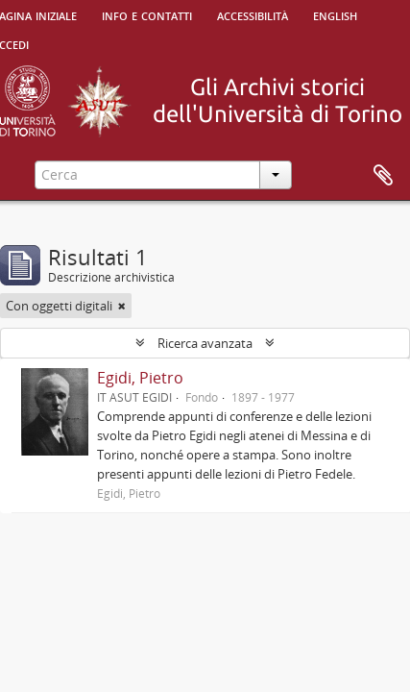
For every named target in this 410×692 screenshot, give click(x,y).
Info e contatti (147, 14)
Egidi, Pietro (140, 377)
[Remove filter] (122, 305)
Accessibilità (252, 14)
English (335, 14)
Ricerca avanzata (205, 343)
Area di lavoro (383, 176)
